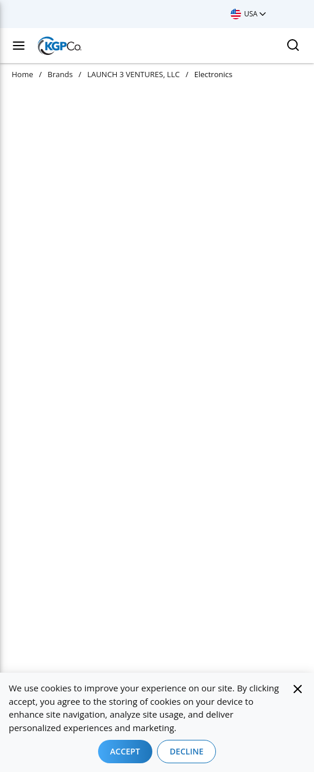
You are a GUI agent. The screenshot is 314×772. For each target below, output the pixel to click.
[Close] (298, 689)
